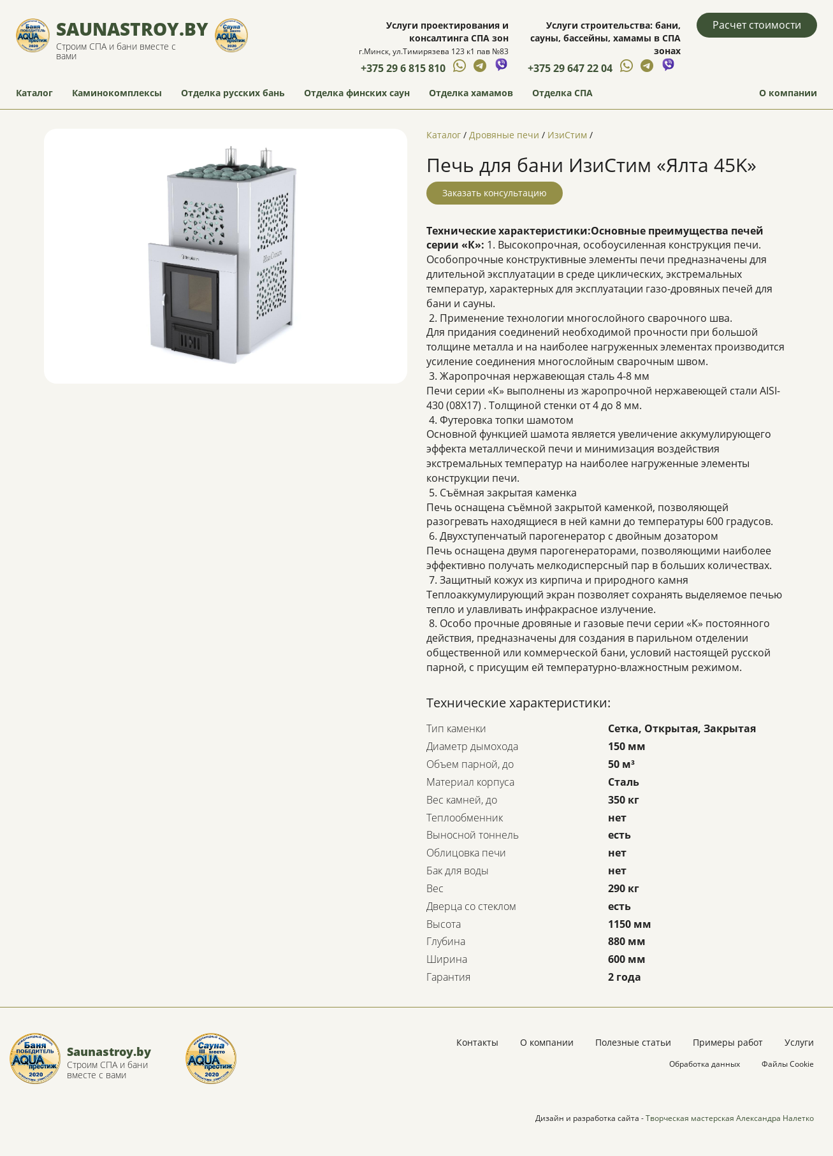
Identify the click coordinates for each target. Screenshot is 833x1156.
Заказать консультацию (494, 193)
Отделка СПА (562, 93)
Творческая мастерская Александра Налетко (730, 1118)
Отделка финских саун (357, 93)
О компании (788, 93)
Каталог (34, 93)
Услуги (799, 1042)
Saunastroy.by (132, 29)
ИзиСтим (567, 135)
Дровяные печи (504, 135)
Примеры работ (728, 1042)
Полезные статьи (633, 1042)
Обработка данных (704, 1063)
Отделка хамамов (471, 93)
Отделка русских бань (233, 93)
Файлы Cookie (788, 1063)
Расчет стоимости (757, 25)
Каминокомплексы (117, 93)
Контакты (477, 1042)
